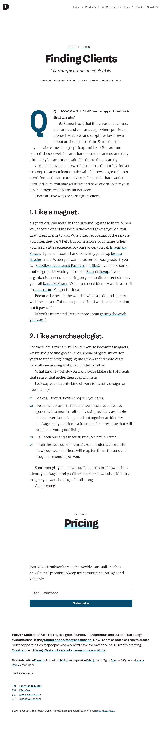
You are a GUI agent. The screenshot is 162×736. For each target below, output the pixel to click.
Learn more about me (89, 650)
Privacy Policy (107, 711)
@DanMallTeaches (30, 694)
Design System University (53, 650)
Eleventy (39, 660)
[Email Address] (81, 593)
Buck (90, 272)
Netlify (63, 660)
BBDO (94, 265)
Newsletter (153, 7)
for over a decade (78, 640)
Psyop (104, 272)
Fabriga (90, 660)
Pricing (81, 523)
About (138, 7)
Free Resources (109, 7)
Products (90, 7)
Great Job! (19, 650)
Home (76, 7)
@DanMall (25, 690)
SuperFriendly (54, 640)
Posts (126, 7)
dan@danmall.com (30, 685)
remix (98, 711)
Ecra (113, 660)
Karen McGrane (55, 284)
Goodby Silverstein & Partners (60, 265)
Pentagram (43, 290)
